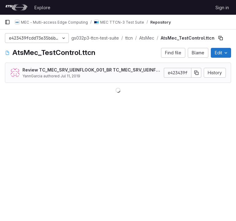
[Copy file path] (221, 38)
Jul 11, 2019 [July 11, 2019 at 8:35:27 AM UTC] (70, 76)
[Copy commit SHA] (196, 73)
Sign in (222, 7)
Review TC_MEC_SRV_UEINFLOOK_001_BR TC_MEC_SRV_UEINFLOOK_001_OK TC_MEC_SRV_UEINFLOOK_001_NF (90, 70)
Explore (42, 7)
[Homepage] (16, 7)
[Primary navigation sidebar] (7, 22)
